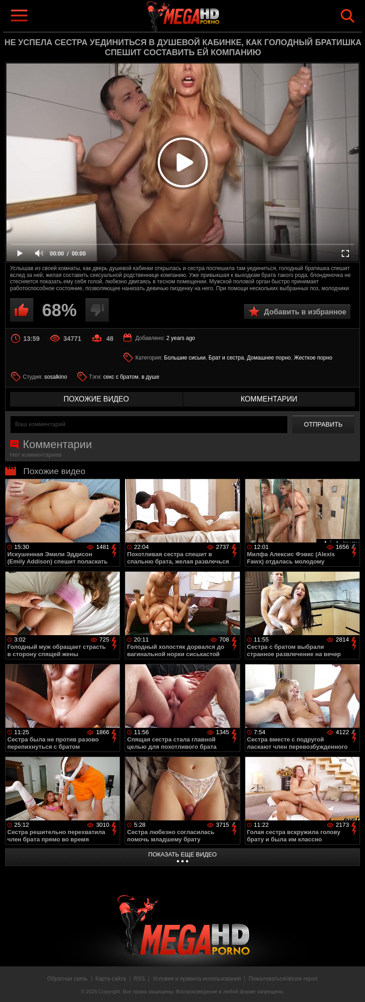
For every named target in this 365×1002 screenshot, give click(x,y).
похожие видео (96, 399)
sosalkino (55, 377)
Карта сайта (110, 979)
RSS (139, 979)
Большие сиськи (185, 358)
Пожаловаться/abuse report (283, 979)
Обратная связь (67, 979)
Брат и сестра (226, 358)
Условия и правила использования (197, 979)
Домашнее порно (269, 358)
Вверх (351, 985)
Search (347, 16)
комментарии (269, 399)
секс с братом (120, 377)
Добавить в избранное (305, 312)
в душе (150, 377)
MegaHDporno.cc (197, 15)
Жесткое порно (313, 358)
